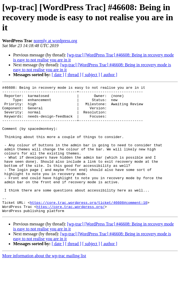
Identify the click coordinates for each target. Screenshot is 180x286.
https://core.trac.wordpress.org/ (70, 231)
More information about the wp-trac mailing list (44, 281)
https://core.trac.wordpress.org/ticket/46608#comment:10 (88, 226)
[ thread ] (73, 74)
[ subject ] (91, 74)
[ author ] (109, 74)
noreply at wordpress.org (55, 40)
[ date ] (58, 74)
